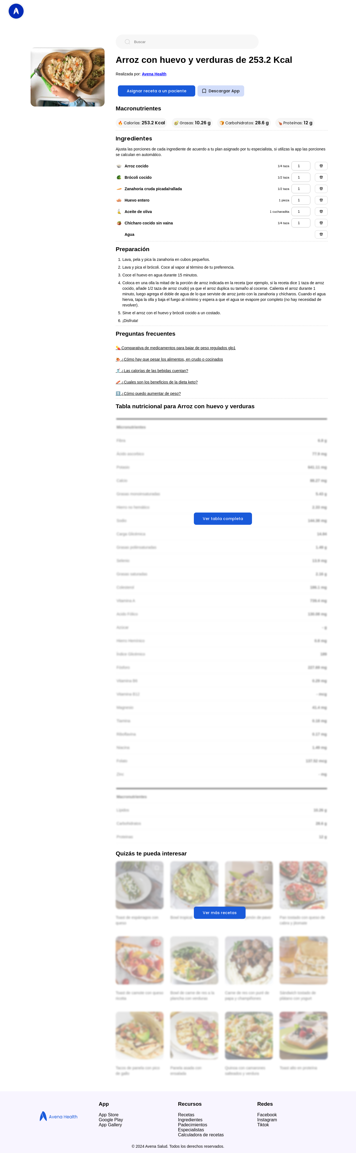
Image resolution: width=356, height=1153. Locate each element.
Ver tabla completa (223, 518)
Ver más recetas (220, 913)
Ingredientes (190, 1119)
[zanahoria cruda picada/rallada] (300, 188)
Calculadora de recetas (201, 1134)
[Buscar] (192, 41)
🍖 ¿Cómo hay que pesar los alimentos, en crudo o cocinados (169, 359)
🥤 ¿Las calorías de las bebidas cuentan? (152, 370)
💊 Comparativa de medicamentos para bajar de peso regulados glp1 (176, 348)
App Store (108, 1114)
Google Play (111, 1119)
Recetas (186, 1114)
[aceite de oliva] (300, 211)
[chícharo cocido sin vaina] (300, 222)
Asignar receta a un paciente (156, 91)
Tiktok (263, 1124)
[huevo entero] (300, 200)
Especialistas (191, 1129)
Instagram (267, 1119)
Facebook (267, 1114)
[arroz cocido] (300, 165)
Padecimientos (192, 1124)
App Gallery (110, 1124)
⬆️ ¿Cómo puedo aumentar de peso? (148, 393)
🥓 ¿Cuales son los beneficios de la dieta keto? (157, 382)
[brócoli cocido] (300, 177)
